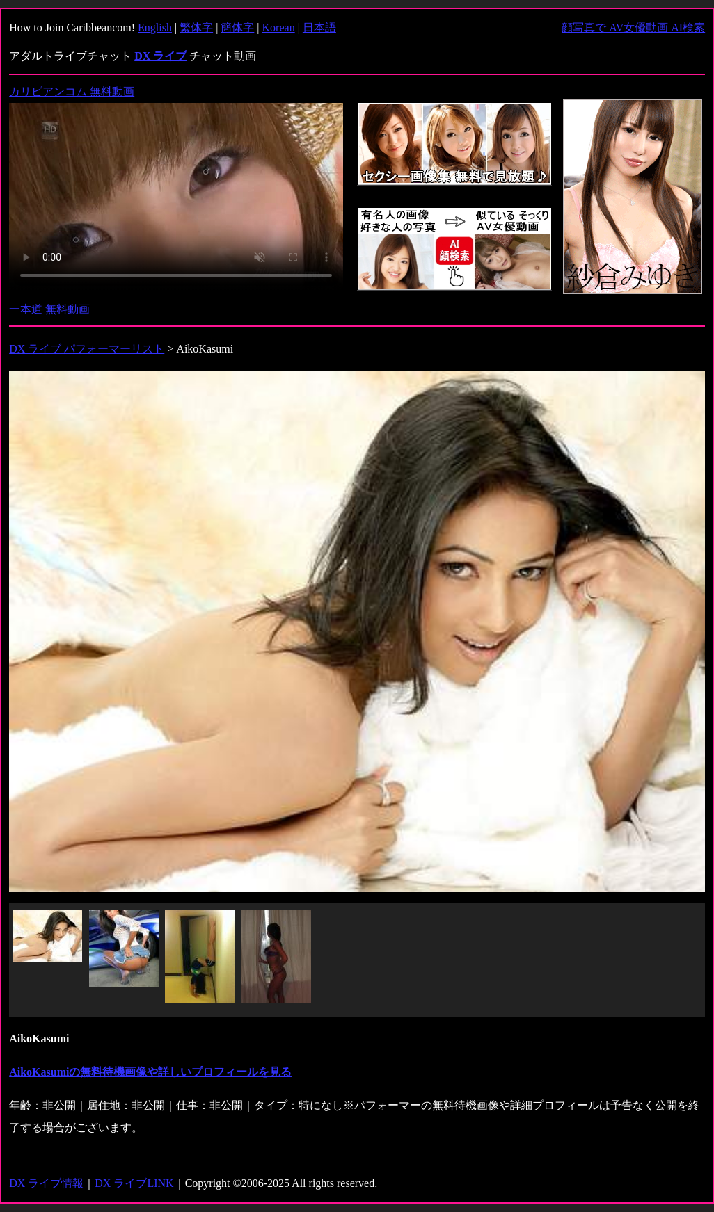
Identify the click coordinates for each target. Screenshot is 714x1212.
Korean (278, 27)
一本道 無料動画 (49, 309)
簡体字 (237, 27)
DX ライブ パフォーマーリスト (86, 349)
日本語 (319, 27)
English (155, 27)
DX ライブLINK (134, 1183)
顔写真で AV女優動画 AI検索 (633, 27)
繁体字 (196, 27)
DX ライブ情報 (46, 1183)
